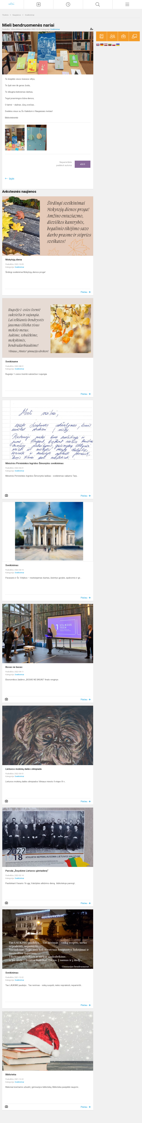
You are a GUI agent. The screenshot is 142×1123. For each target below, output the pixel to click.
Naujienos (17, 15)
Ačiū (82, 164)
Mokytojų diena (13, 259)
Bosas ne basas (13, 667)
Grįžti (11, 178)
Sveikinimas (11, 565)
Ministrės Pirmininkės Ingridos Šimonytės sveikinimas (34, 463)
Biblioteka (10, 1074)
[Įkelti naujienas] (38, 4)
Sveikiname (11, 361)
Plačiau (84, 292)
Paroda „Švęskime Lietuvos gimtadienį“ (26, 870)
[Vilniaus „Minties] (11, 4)
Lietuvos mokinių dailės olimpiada (23, 769)
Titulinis (5, 15)
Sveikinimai (29, 15)
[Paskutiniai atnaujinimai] (68, 4)
